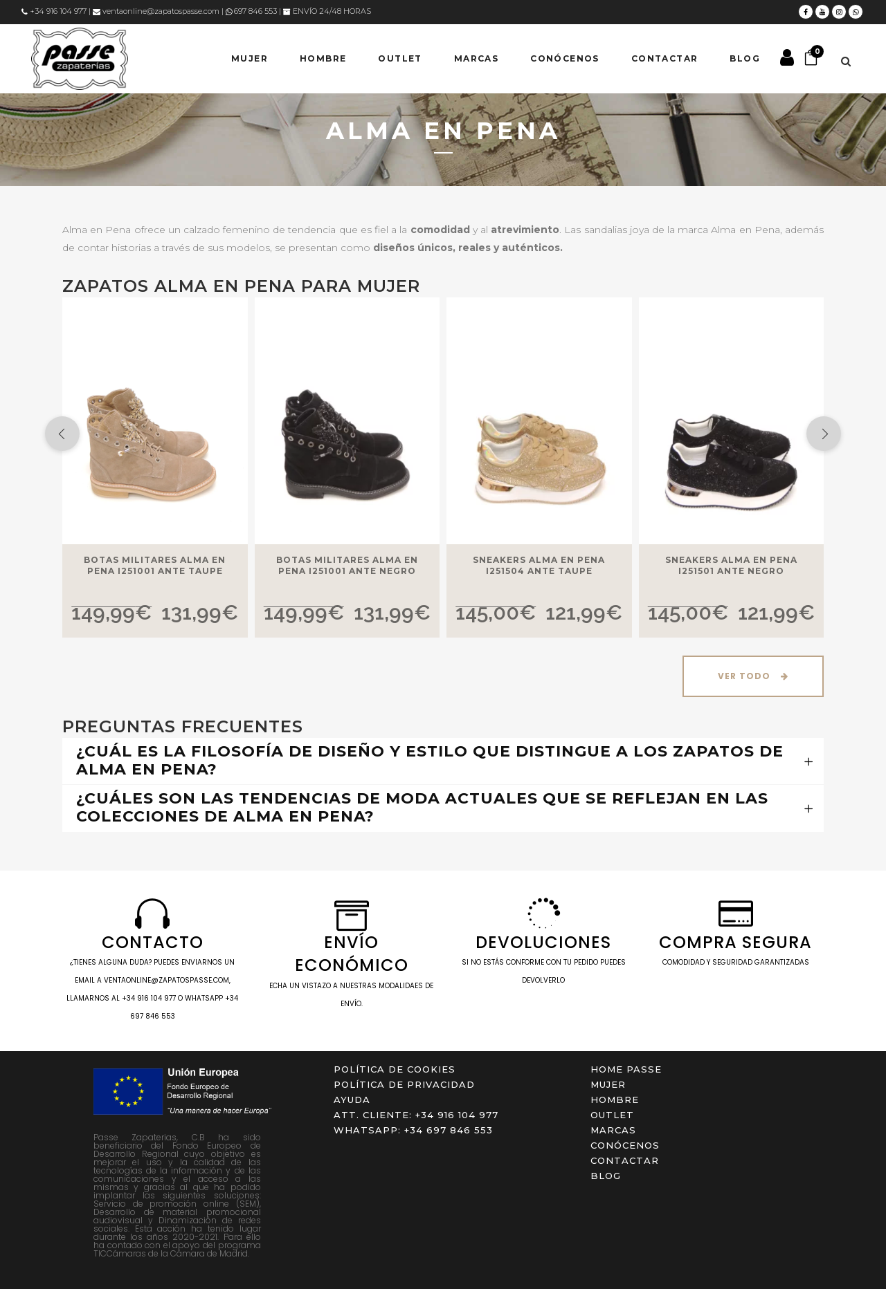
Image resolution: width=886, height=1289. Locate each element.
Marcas (613, 1129)
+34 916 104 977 (54, 11)
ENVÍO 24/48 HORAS (327, 11)
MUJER (608, 1084)
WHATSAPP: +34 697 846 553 (413, 1129)
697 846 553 (251, 11)
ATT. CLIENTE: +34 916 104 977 (416, 1114)
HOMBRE (614, 1099)
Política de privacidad (404, 1084)
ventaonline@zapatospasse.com (156, 11)
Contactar (624, 1160)
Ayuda (352, 1099)
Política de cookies (394, 1069)
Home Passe (626, 1069)
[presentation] (62, 433)
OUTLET (612, 1114)
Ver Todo (753, 676)
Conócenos (625, 1145)
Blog (605, 1175)
